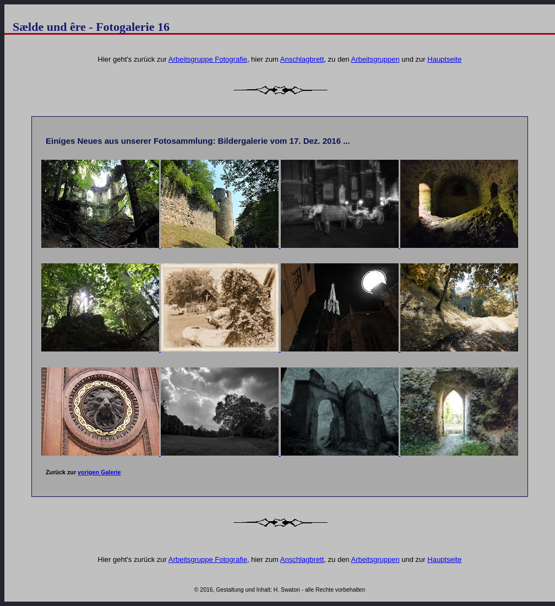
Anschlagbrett (302, 59)
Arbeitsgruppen (375, 59)
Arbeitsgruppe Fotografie (207, 59)
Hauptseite (444, 59)
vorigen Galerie (99, 472)
